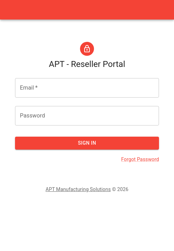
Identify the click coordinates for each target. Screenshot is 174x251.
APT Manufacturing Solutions (78, 189)
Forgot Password (140, 159)
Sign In (87, 143)
